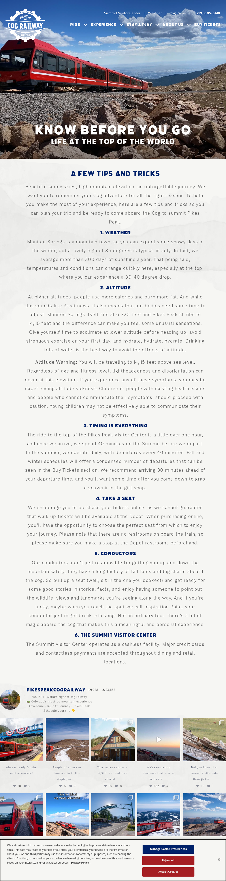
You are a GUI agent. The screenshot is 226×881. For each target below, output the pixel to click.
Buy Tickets (207, 24)
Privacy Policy (80, 864)
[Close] (219, 861)
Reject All (168, 862)
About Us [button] (176, 24)
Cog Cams (178, 13)
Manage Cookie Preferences (168, 850)
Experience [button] (107, 24)
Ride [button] (78, 24)
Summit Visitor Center (122, 13)
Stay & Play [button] (143, 24)
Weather (155, 13)
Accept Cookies (168, 873)
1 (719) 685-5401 (207, 13)
